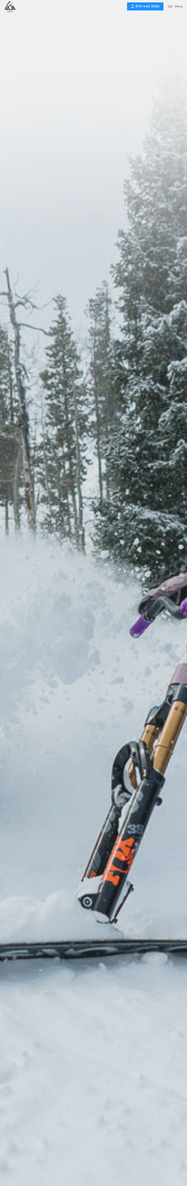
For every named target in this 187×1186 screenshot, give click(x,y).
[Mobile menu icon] (175, 6)
